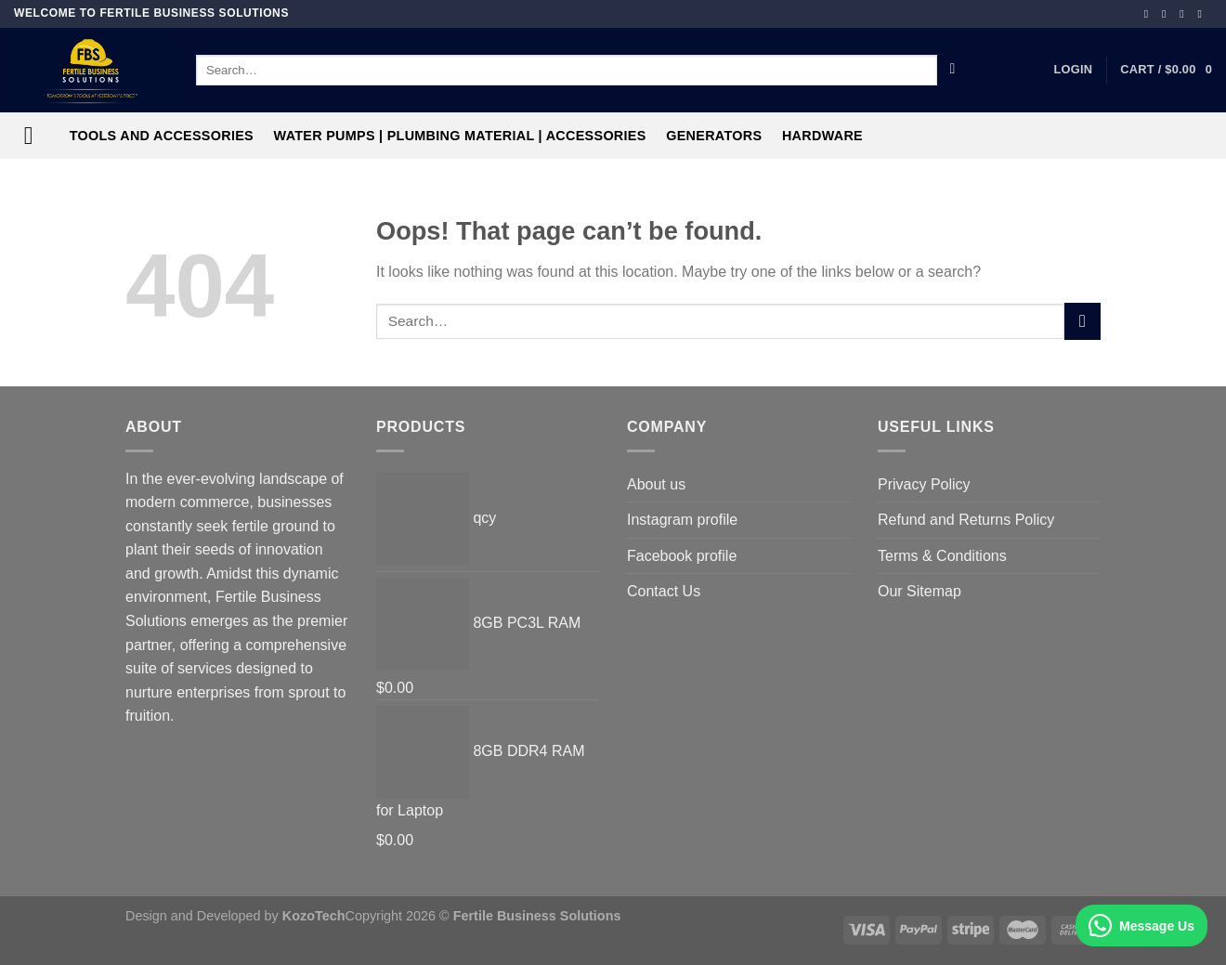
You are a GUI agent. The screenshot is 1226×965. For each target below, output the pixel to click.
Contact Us (663, 591)
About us (656, 484)
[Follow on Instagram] (1167, 13)
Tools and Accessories (162, 135)
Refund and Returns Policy (966, 520)
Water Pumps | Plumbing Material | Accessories (460, 135)
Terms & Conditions (942, 556)
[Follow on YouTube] (1202, 13)
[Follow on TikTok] (1185, 13)
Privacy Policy (924, 484)
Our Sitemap (919, 591)
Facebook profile (682, 556)
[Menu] (36, 136)
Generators (714, 135)
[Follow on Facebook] (1149, 13)
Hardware (822, 135)
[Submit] (952, 70)
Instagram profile (682, 520)
